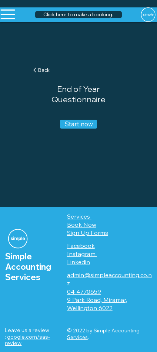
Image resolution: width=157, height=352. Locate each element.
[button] (78, 15)
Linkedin (78, 262)
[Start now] (78, 124)
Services (79, 216)
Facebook (81, 245)
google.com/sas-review (27, 340)
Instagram (82, 254)
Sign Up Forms (87, 232)
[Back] (44, 70)
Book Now (81, 224)
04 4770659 (84, 291)
